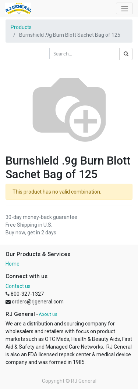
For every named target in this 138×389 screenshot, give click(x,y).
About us (48, 314)
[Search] (125, 54)
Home (13, 264)
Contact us (18, 286)
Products (21, 27)
